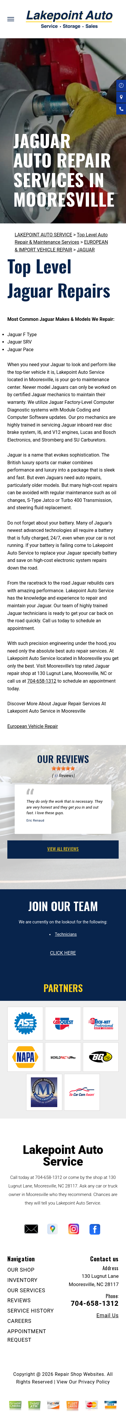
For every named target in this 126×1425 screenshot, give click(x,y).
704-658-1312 (41, 681)
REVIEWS (19, 1300)
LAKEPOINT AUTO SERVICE (43, 235)
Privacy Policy (94, 1382)
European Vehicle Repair (32, 726)
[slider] (63, 768)
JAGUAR (86, 250)
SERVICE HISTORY (30, 1311)
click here (63, 953)
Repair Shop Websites (79, 1374)
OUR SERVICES (26, 1290)
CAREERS (19, 1321)
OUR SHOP (21, 1270)
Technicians (66, 934)
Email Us (107, 1315)
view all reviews (63, 848)
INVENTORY (22, 1280)
